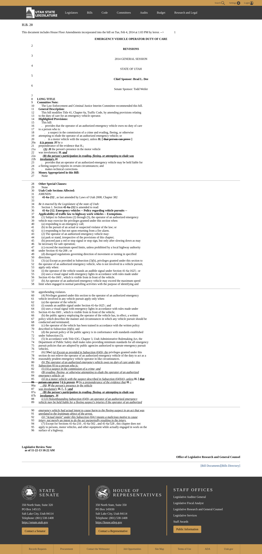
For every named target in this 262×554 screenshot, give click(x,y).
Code (105, 12)
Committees (124, 12)
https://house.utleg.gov (109, 522)
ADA (207, 549)
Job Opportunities (132, 549)
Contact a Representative (113, 531)
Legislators (71, 12)
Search (220, 3)
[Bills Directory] (230, 465)
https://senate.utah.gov (35, 522)
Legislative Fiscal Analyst (188, 503)
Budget (161, 12)
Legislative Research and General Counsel (198, 509)
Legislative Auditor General (189, 496)
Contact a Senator (35, 531)
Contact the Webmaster (98, 549)
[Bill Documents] (211, 465)
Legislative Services (185, 515)
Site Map (159, 549)
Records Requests (37, 549)
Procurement (66, 549)
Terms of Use (184, 549)
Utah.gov (228, 549)
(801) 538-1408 (44, 518)
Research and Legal (185, 12)
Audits (144, 12)
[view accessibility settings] (235, 3)
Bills (89, 12)
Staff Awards (180, 521)
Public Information (187, 529)
